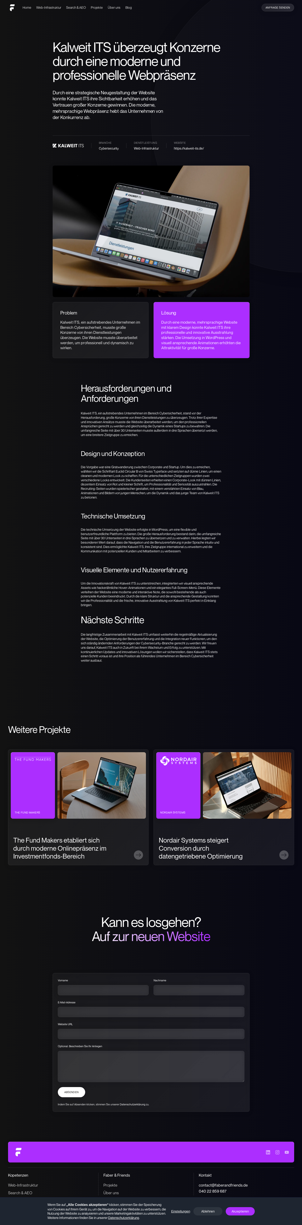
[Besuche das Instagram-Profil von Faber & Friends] (277, 1152)
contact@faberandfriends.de (223, 1185)
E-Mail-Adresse (66, 1002)
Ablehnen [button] (208, 1211)
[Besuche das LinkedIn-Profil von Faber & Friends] (268, 1152)
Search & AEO (76, 7)
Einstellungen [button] (180, 1211)
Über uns (114, 7)
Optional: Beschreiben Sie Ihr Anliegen (80, 1046)
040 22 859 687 (213, 1191)
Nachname (160, 980)
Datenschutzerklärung (133, 1104)
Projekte (97, 7)
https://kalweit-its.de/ (189, 148)
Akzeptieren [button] (240, 1211)
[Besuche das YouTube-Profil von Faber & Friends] (287, 1152)
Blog (128, 7)
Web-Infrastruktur (48, 7)
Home (27, 7)
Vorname (63, 980)
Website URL (65, 1024)
